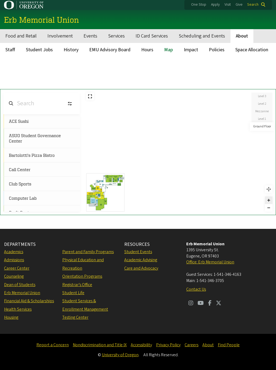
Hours (147, 49)
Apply (215, 4)
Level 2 (262, 104)
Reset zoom (269, 189)
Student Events (138, 252)
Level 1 (262, 119)
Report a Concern (52, 345)
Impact (191, 49)
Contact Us (196, 289)
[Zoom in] (268, 200)
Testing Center (75, 317)
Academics (13, 252)
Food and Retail (21, 36)
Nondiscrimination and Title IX (100, 345)
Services (116, 36)
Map (168, 49)
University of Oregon (120, 355)
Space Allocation (251, 49)
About (242, 36)
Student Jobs (39, 49)
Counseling (14, 276)
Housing (11, 317)
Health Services (18, 309)
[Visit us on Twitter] (218, 304)
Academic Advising (140, 260)
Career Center (16, 268)
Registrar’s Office (77, 285)
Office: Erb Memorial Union (210, 262)
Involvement (60, 36)
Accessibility (141, 345)
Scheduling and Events (202, 36)
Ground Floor (262, 126)
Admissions (14, 260)
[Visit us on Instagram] (190, 304)
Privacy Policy (168, 345)
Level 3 (262, 96)
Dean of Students (19, 285)
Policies (217, 49)
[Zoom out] (268, 208)
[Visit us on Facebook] (210, 304)
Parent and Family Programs (88, 252)
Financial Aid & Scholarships (29, 301)
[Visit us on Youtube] (200, 304)
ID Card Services (152, 36)
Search (252, 4)
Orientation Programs (82, 276)
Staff (10, 49)
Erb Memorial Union (22, 293)
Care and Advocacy (141, 268)
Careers (191, 345)
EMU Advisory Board (109, 49)
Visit (228, 4)
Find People (229, 345)
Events (90, 36)
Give (239, 4)
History (71, 49)
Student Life (73, 293)
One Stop (198, 4)
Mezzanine (262, 111)
